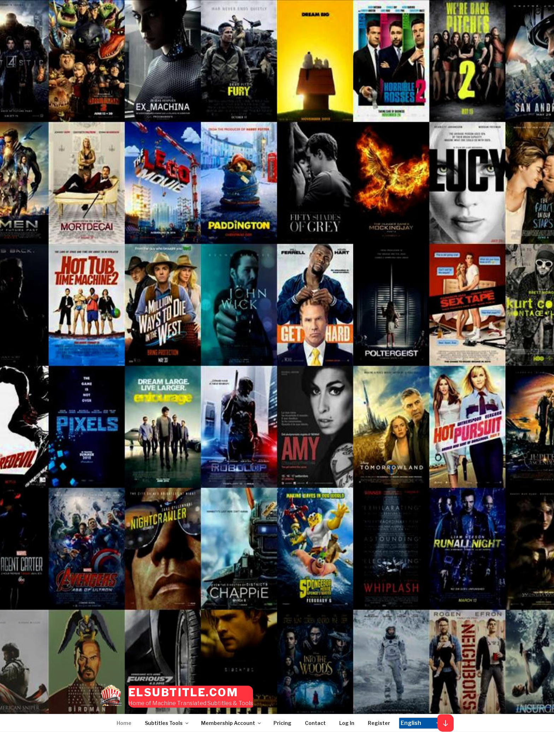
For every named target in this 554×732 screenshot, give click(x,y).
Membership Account (231, 723)
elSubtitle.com (183, 692)
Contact (315, 723)
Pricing (282, 723)
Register (379, 723)
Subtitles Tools (167, 723)
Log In (346, 723)
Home (124, 723)
